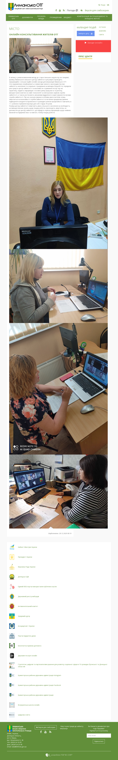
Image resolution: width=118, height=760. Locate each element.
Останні (102, 27)
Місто (14, 28)
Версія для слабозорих (45, 727)
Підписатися (98, 741)
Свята (101, 35)
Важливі (102, 31)
